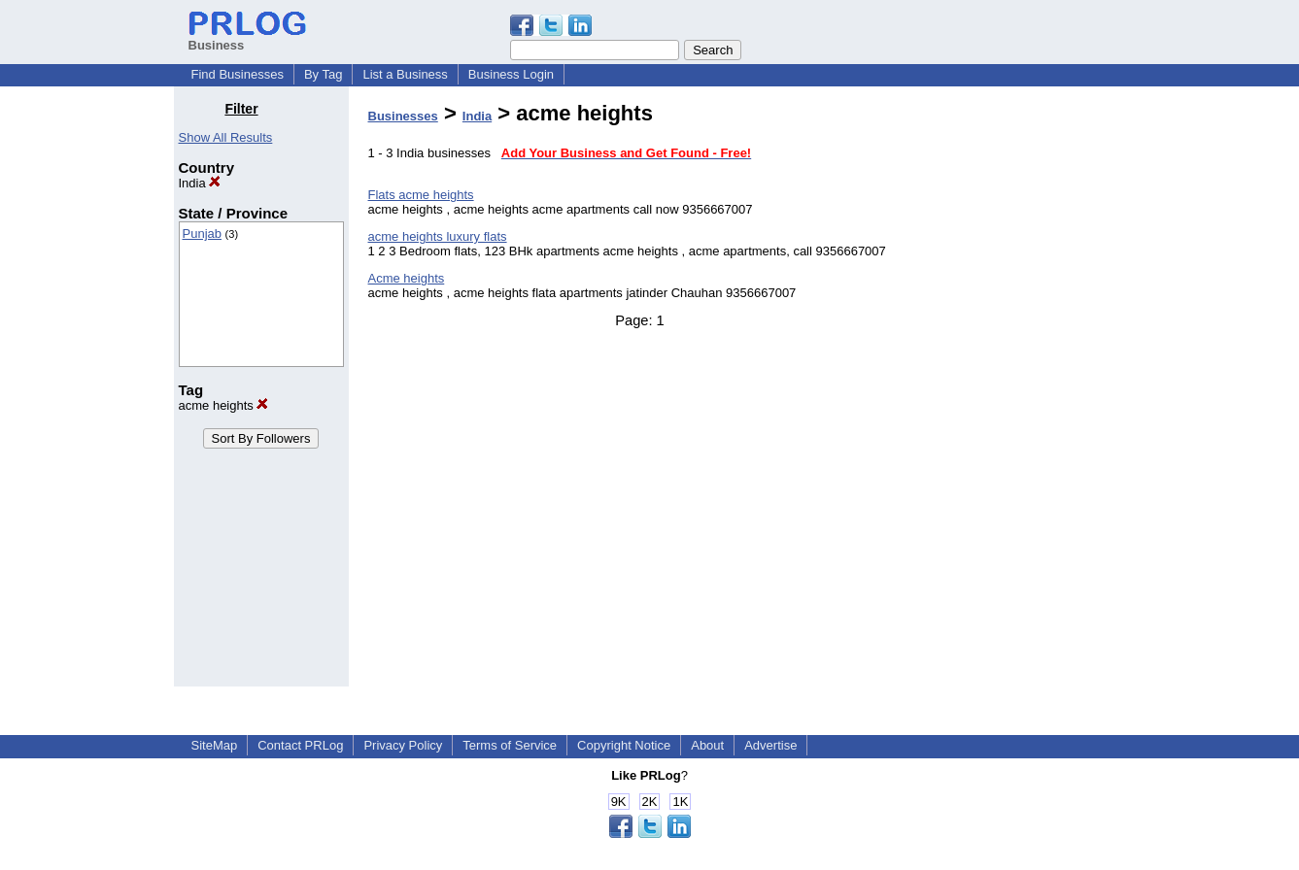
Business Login (511, 74)
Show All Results (226, 137)
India (200, 183)
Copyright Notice (623, 745)
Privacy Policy (402, 745)
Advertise (770, 745)
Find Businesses (237, 74)
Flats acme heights (421, 194)
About (707, 745)
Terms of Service (509, 745)
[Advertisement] (1026, 392)
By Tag (323, 74)
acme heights (224, 405)
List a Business (404, 74)
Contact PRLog (300, 745)
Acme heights (406, 278)
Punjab (202, 233)
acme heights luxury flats (437, 236)
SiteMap (214, 745)
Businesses (403, 116)
